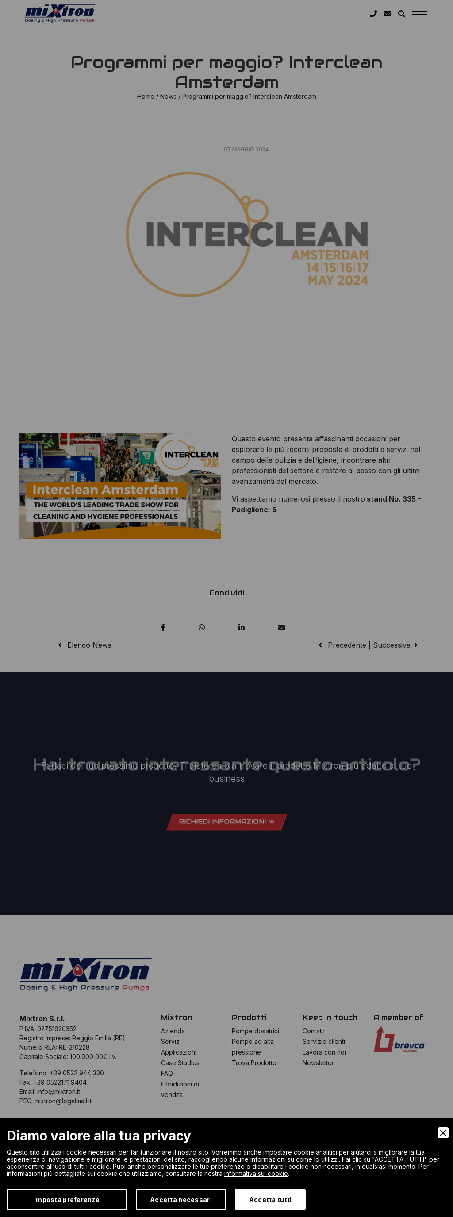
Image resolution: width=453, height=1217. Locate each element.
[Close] (443, 1132)
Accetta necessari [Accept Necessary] (181, 1199)
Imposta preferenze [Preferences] (67, 1199)
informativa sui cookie (256, 1173)
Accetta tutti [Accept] (270, 1199)
